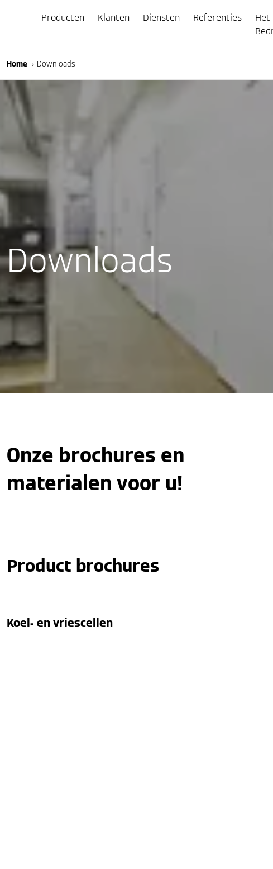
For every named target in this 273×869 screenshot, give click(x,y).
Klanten (114, 17)
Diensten (161, 17)
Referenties (217, 17)
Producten (62, 17)
